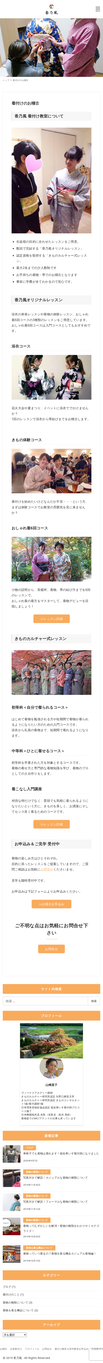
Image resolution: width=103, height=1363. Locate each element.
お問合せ (46, 869)
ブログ (7, 1286)
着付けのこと (11, 1294)
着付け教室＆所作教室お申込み (71, 1349)
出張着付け (16, 1349)
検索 (94, 1001)
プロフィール (32, 1349)
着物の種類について (15, 1302)
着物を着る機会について (18, 1310)
